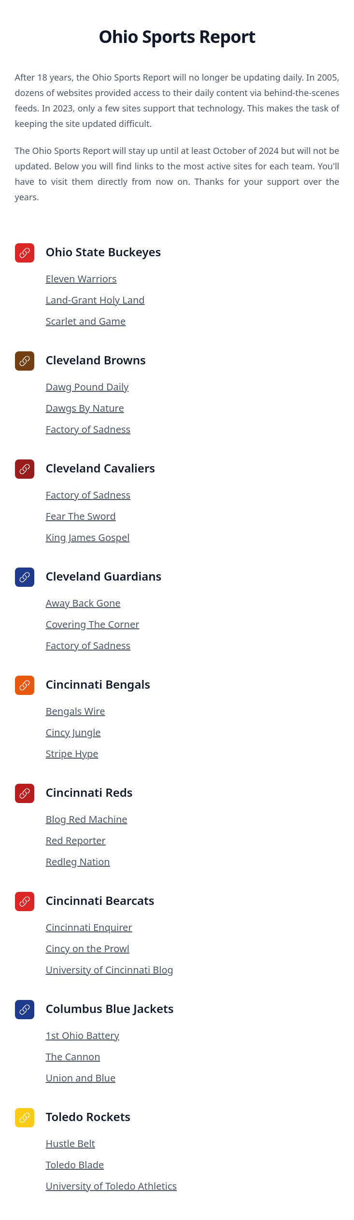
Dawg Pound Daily (87, 386)
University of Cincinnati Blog (109, 969)
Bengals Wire (75, 711)
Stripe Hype (72, 753)
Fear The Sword (81, 516)
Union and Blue (81, 1077)
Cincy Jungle (73, 732)
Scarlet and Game (86, 321)
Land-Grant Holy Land (95, 299)
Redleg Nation (78, 861)
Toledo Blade (75, 1164)
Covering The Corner (93, 624)
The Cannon (73, 1056)
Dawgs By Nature (85, 408)
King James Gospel (88, 537)
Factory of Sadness (88, 429)
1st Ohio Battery (82, 1035)
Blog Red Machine (86, 819)
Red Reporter (76, 840)
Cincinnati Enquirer (89, 927)
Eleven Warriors (81, 278)
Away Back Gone (83, 603)
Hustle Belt (70, 1143)
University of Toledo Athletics (111, 1185)
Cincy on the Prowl (87, 948)
